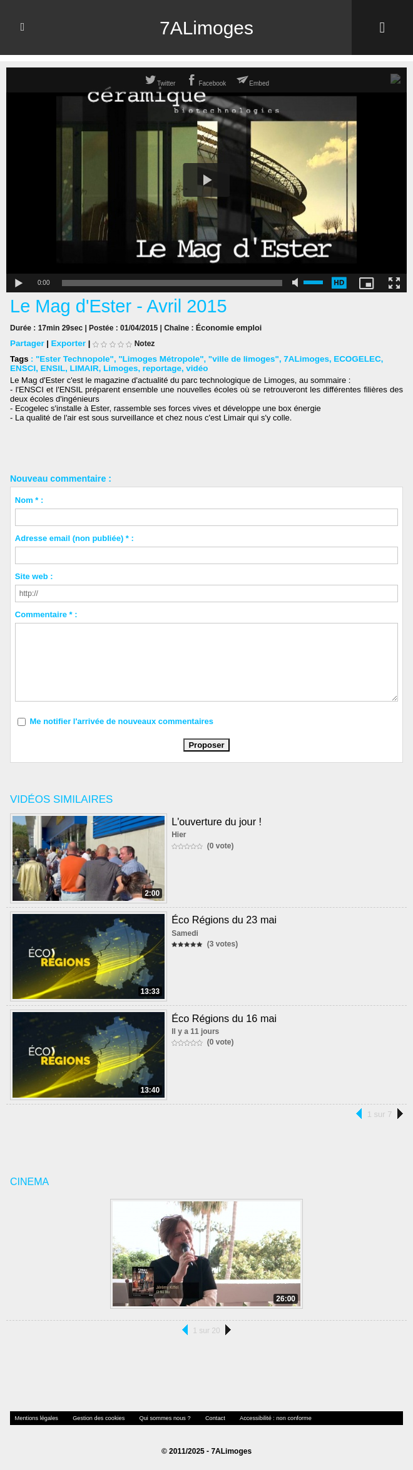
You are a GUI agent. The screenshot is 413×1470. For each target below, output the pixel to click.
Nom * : (29, 499)
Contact (201, 1417)
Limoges (88, 367)
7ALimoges (206, 27)
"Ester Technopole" (73, 358)
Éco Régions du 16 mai (223, 1017)
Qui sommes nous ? (153, 1417)
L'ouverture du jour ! (215, 820)
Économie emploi (227, 327)
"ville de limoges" (236, 358)
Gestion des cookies (92, 1417)
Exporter (66, 342)
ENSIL (22, 367)
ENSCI (386, 358)
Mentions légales (34, 1417)
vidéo (161, 367)
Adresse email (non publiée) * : (74, 537)
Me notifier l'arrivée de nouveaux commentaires (121, 720)
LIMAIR (53, 367)
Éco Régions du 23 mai (223, 918)
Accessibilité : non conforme (257, 1417)
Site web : (34, 575)
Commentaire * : (46, 613)
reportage (127, 367)
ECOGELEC (346, 358)
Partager (26, 342)
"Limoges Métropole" (157, 358)
